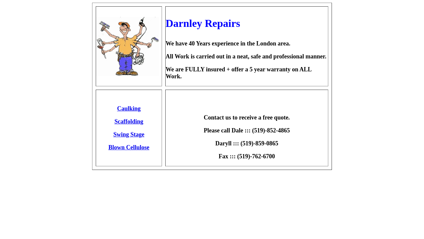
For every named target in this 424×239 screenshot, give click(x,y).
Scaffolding (128, 121)
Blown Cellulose (128, 147)
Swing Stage (128, 134)
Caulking (128, 108)
